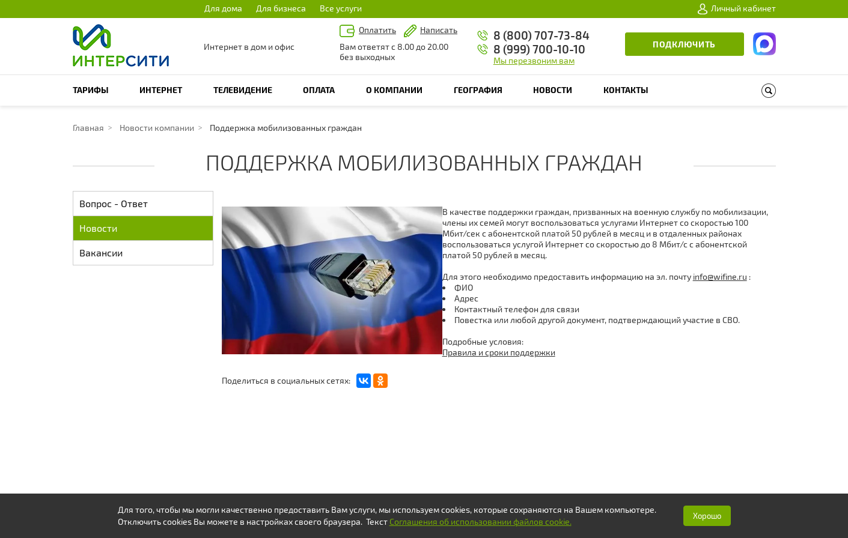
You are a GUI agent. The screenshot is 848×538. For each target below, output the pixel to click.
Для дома (223, 8)
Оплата (319, 90)
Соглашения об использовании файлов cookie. (480, 521)
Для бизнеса (281, 8)
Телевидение (242, 90)
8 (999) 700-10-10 (539, 49)
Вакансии (101, 252)
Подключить (684, 44)
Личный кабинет (737, 8)
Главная (88, 127)
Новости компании (157, 127)
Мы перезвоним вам (534, 60)
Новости (552, 90)
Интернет (160, 90)
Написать (438, 30)
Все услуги (341, 8)
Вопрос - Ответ (113, 203)
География (478, 90)
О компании (394, 90)
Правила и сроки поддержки (498, 352)
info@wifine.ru (720, 276)
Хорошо (707, 516)
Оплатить (377, 30)
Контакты (625, 90)
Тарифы (91, 90)
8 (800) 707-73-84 (541, 35)
